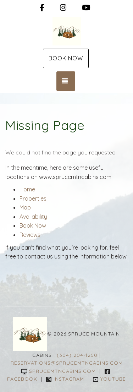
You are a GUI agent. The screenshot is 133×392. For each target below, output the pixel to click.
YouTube (109, 379)
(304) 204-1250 (77, 355)
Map (25, 207)
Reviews (30, 234)
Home (27, 189)
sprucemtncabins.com (58, 371)
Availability (33, 216)
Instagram (65, 379)
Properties (33, 198)
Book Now (66, 58)
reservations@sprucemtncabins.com (67, 363)
